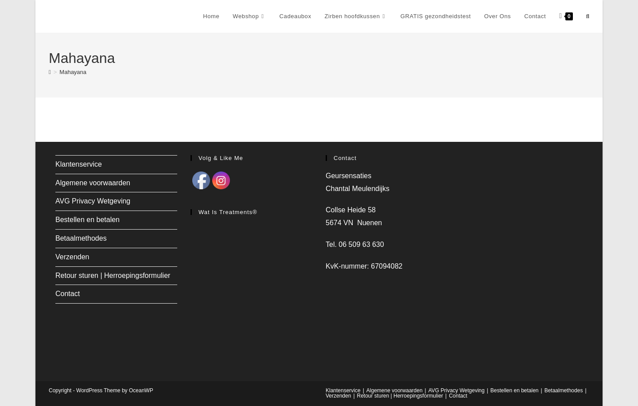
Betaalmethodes (81, 238)
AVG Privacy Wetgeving (92, 201)
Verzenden (72, 257)
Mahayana (72, 72)
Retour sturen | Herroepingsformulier (112, 275)
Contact (67, 293)
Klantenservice (78, 164)
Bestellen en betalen (87, 219)
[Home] (50, 72)
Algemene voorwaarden (92, 183)
